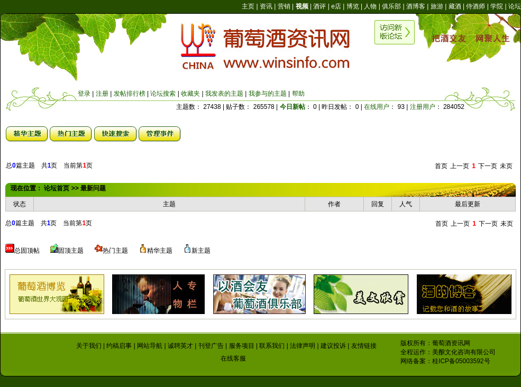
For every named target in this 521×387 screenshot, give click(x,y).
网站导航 (149, 345)
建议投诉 (333, 345)
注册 (102, 93)
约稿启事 (119, 345)
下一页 (487, 166)
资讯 (266, 6)
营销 (284, 6)
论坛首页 (56, 188)
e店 (336, 6)
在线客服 (233, 358)
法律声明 (302, 345)
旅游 (437, 6)
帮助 (298, 93)
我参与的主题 (268, 93)
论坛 (514, 6)
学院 (496, 6)
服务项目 (241, 345)
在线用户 (376, 106)
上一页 (459, 166)
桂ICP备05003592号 (461, 361)
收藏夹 (190, 93)
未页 (506, 166)
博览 (352, 6)
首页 (441, 166)
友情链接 (364, 345)
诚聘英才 (180, 345)
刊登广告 (211, 345)
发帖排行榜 (129, 93)
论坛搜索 (163, 93)
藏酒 (455, 6)
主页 (248, 6)
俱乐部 (391, 6)
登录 (84, 93)
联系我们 (272, 345)
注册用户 (422, 106)
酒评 (319, 6)
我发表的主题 (224, 93)
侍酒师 (475, 6)
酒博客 (415, 6)
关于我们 (89, 345)
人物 (370, 6)
